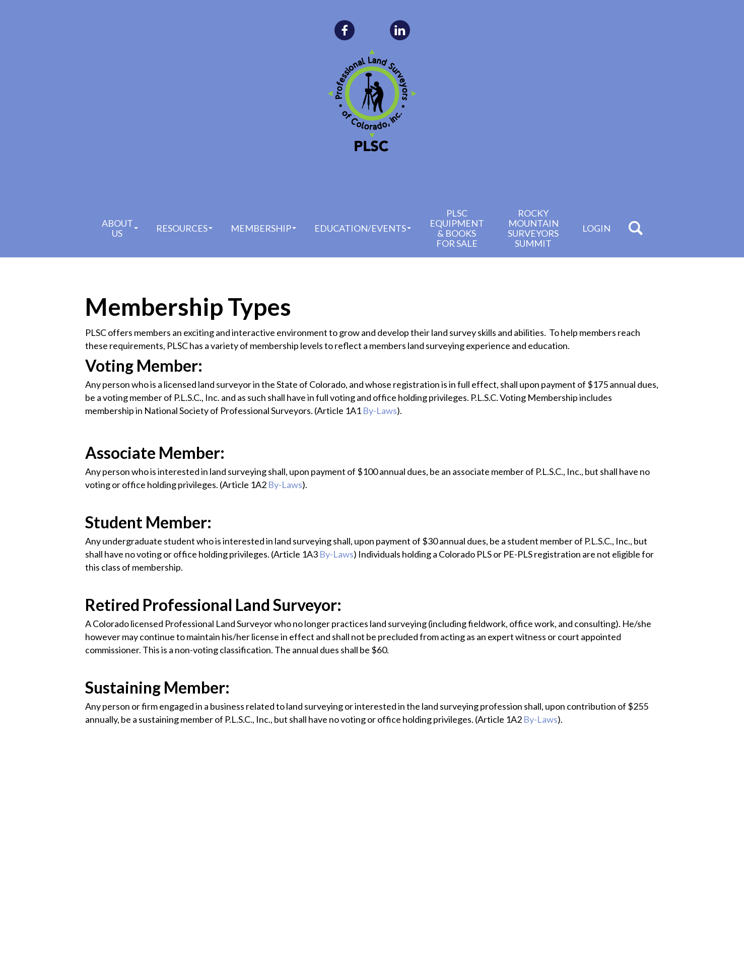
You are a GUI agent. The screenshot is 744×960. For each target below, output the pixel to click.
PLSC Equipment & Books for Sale (457, 228)
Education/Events (362, 228)
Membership (263, 228)
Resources (184, 228)
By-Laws (380, 410)
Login (596, 228)
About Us (120, 228)
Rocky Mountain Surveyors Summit (533, 228)
